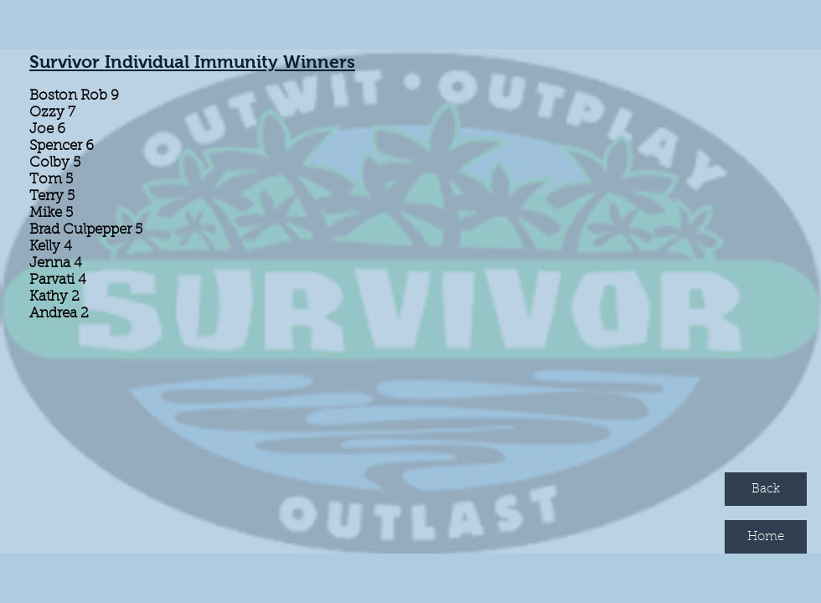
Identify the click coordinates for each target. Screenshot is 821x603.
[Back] (766, 489)
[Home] (766, 537)
